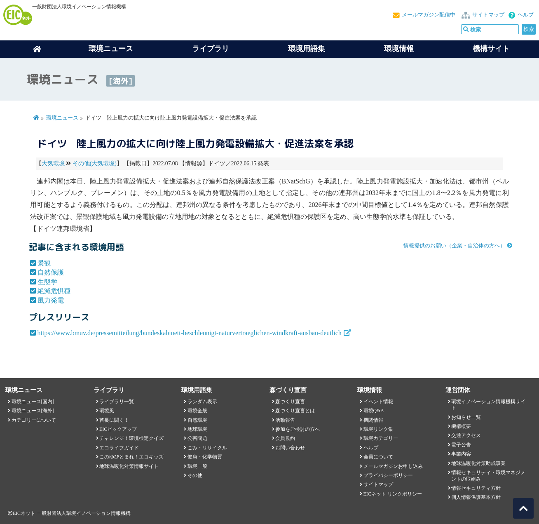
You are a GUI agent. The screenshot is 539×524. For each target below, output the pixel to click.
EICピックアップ (118, 429)
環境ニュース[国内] (33, 401)
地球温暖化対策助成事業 (478, 463)
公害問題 (197, 438)
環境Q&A (373, 411)
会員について (378, 457)
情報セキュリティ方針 (476, 488)
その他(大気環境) (95, 163)
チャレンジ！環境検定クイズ (131, 438)
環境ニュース (62, 118)
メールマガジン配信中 (428, 15)
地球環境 (197, 429)
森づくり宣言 (290, 401)
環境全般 (197, 411)
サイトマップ (488, 15)
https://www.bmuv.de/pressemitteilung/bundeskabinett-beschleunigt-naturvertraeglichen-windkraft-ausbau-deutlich (189, 332)
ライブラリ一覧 (116, 401)
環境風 (106, 411)
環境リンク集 (378, 429)
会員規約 (285, 438)
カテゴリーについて (34, 420)
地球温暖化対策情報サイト (129, 466)
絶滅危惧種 (53, 290)
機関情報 (373, 420)
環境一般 (197, 466)
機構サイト (491, 49)
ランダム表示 (202, 401)
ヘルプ (526, 15)
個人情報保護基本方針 (476, 497)
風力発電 (50, 300)
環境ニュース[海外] (33, 411)
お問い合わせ (290, 448)
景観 (44, 263)
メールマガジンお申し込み (393, 466)
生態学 (47, 281)
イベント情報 (378, 401)
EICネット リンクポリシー (392, 494)
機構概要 (461, 426)
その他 (194, 475)
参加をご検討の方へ (297, 429)
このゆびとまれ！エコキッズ (131, 457)
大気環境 (53, 163)
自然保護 (50, 272)
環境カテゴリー (380, 438)
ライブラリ (210, 49)
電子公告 (461, 445)
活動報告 (285, 420)
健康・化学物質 (204, 457)
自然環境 (197, 420)
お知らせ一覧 (466, 417)
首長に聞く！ (114, 420)
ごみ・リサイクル (207, 448)
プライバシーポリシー (388, 475)
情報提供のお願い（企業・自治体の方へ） (454, 246)
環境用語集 (306, 49)
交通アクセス (466, 435)
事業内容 (461, 454)
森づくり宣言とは (295, 411)
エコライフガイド (119, 448)
